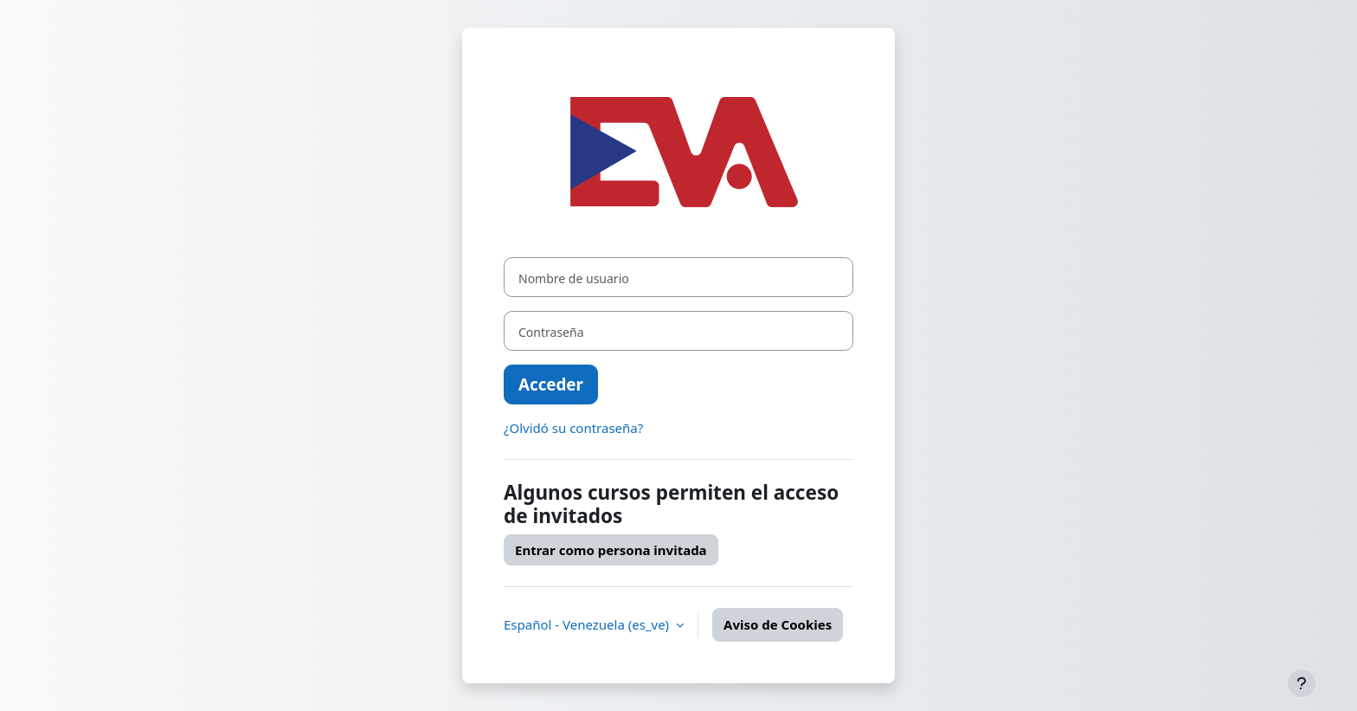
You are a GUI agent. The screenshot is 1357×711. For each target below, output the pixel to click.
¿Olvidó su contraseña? (573, 427)
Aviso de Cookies (778, 624)
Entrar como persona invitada (611, 550)
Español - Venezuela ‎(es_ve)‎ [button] (588, 624)
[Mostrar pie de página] (1301, 683)
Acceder (550, 384)
